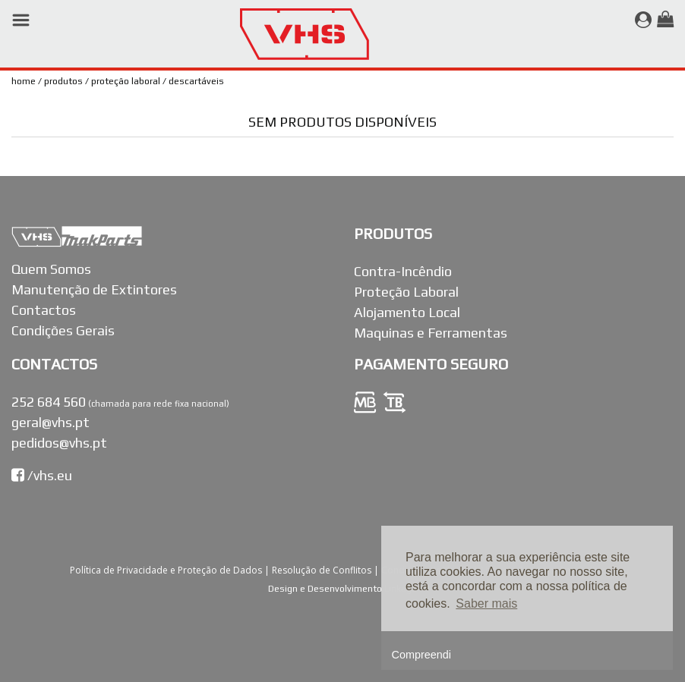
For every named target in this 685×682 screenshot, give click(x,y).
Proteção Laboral (125, 81)
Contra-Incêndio (403, 271)
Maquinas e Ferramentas (430, 333)
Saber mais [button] (486, 603)
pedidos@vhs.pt (59, 443)
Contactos (43, 310)
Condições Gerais (63, 330)
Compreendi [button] (421, 655)
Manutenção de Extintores (94, 289)
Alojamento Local (407, 312)
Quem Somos (51, 269)
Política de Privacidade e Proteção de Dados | (171, 570)
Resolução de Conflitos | (326, 570)
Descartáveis (196, 81)
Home (23, 81)
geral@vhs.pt (50, 422)
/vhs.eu (41, 475)
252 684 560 (48, 402)
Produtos (63, 81)
